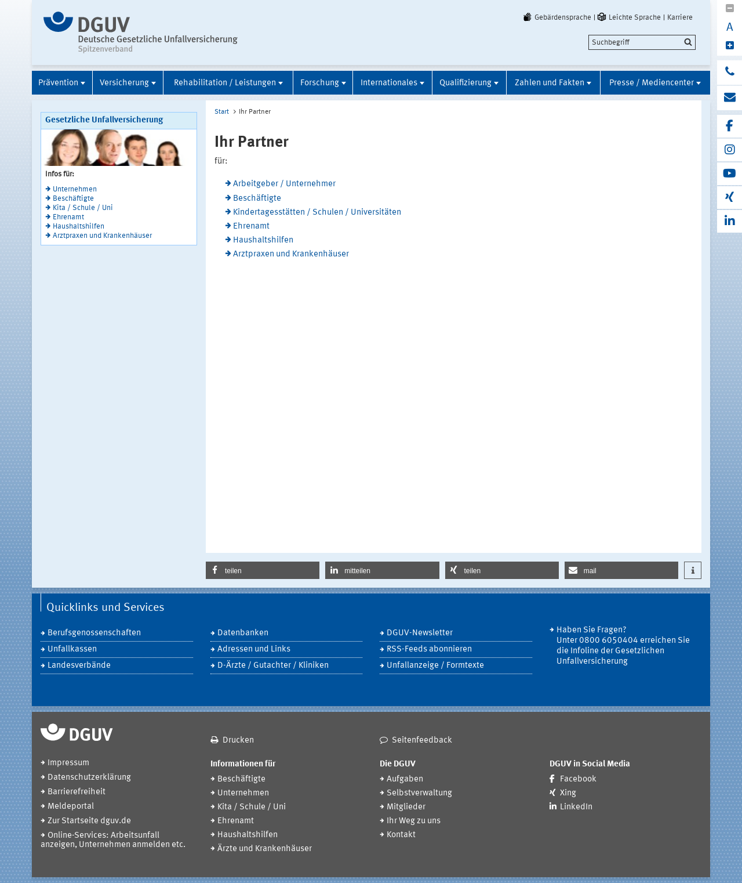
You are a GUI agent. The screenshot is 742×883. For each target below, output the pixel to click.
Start (221, 111)
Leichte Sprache (628, 17)
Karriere (680, 17)
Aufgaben (405, 779)
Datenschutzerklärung (89, 777)
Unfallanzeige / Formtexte (435, 665)
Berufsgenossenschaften (94, 633)
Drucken (238, 740)
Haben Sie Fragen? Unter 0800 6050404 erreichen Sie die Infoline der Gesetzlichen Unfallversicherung (623, 646)
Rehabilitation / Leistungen (225, 83)
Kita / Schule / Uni (83, 208)
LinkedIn (576, 807)
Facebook (578, 779)
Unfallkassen (72, 649)
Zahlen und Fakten (549, 83)
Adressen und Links (253, 649)
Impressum (68, 763)
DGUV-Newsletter (420, 633)
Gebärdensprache (556, 17)
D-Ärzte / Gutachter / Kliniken (273, 665)
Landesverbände (79, 665)
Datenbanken (242, 633)
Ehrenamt (68, 217)
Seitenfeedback (422, 740)
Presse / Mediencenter (651, 83)
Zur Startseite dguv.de (89, 821)
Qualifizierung (465, 83)
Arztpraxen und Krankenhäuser (102, 236)
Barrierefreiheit (77, 792)
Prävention (58, 83)
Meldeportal (71, 806)
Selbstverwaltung (419, 793)
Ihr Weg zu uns (414, 821)
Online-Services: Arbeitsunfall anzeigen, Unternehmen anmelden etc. (113, 840)
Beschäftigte (73, 198)
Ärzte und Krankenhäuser (264, 849)
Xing (568, 793)
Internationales (389, 83)
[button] (262, 570)
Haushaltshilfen (78, 226)
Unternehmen (75, 189)
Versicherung (124, 83)
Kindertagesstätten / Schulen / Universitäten (317, 212)
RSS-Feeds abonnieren (429, 649)
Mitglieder (406, 807)
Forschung (319, 83)
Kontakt (401, 835)
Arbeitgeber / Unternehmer (284, 184)
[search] (642, 42)
